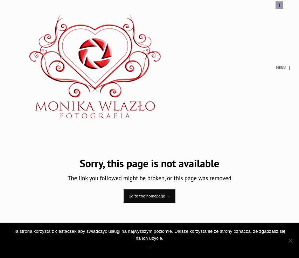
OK (149, 247)
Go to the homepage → (149, 195)
